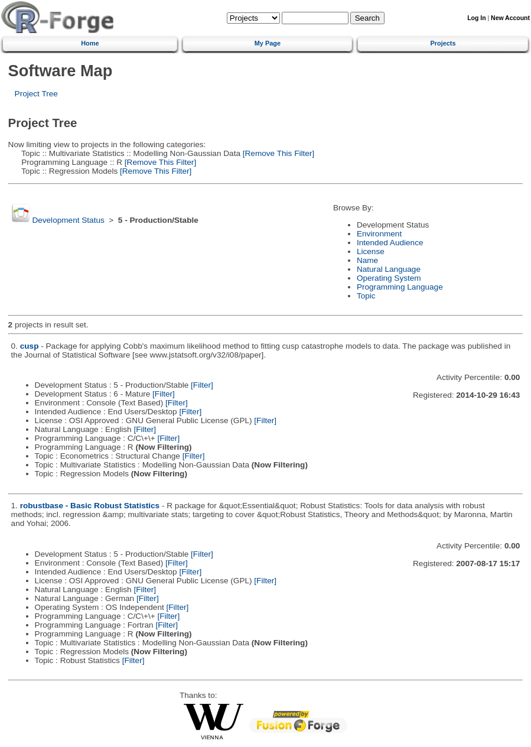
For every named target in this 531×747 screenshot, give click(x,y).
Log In (476, 18)
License (371, 251)
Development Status (68, 220)
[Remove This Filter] (277, 153)
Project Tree (36, 93)
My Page (268, 43)
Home (90, 43)
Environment (379, 233)
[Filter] (202, 385)
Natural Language (389, 269)
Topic (366, 295)
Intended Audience (390, 242)
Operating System (389, 278)
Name (367, 260)
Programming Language (400, 286)
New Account (510, 18)
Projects (443, 43)
